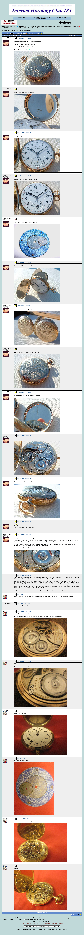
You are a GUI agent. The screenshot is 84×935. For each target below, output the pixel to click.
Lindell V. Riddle (7, 37)
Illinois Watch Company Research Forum (21, 30)
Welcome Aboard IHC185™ (9, 26)
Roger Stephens (7, 603)
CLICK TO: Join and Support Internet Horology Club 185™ (41, 18)
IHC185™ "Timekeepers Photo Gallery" (13, 27)
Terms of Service (52, 921)
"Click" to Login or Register (74, 35)
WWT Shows (21, 17)
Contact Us (30, 921)
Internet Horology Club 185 (26, 26)
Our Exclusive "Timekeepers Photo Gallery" (67, 26)
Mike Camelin (6, 575)
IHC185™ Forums (61, 17)
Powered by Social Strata (42, 912)
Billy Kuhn (5, 594)
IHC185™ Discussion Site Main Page (44, 26)
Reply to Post (74, 914)
